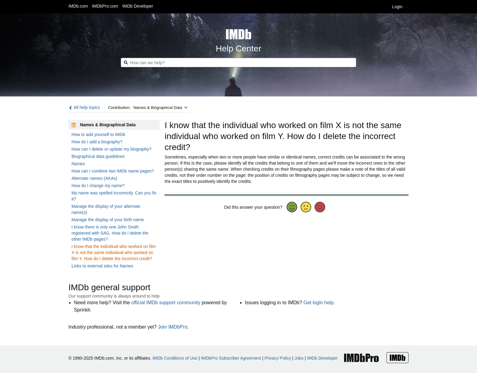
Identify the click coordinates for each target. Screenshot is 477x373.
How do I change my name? (97, 185)
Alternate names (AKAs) (94, 178)
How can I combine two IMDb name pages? (112, 171)
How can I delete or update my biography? (111, 149)
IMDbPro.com (105, 6)
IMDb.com (78, 6)
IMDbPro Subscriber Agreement (231, 358)
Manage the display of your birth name (107, 219)
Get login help (319, 302)
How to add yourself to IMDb (98, 134)
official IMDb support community (165, 302)
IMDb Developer (137, 6)
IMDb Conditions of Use (174, 358)
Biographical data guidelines (98, 156)
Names (78, 163)
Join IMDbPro (172, 326)
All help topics (84, 107)
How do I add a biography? (96, 141)
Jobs (299, 358)
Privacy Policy (278, 358)
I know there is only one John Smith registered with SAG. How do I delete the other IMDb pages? (109, 233)
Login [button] (400, 6)
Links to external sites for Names (102, 265)
